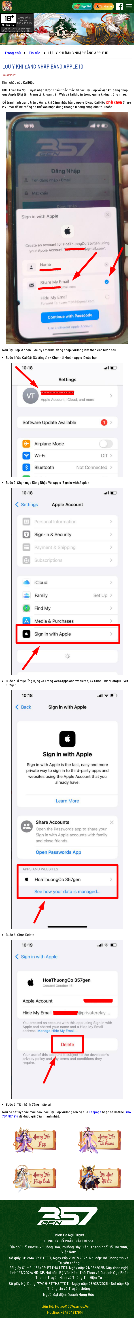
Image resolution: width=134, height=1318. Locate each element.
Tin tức (35, 52)
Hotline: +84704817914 (65, 1312)
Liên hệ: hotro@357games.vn (65, 1306)
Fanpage (95, 1112)
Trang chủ (12, 52)
